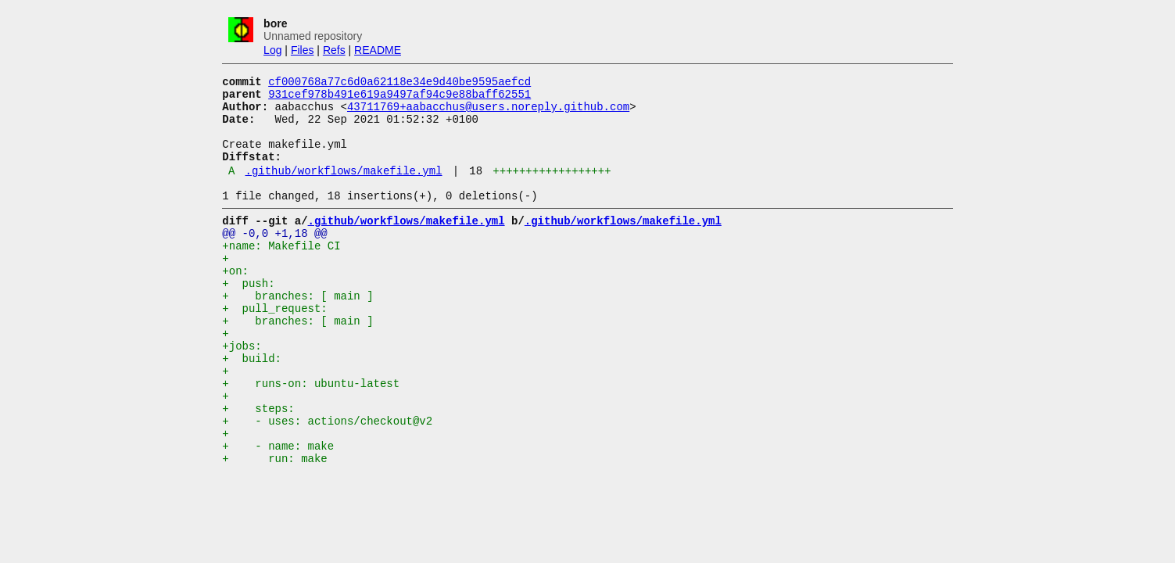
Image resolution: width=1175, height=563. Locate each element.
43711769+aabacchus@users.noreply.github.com (488, 113)
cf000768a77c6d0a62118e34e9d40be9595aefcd (399, 83)
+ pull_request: (274, 347)
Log (272, 50)
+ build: (251, 407)
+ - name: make (278, 511)
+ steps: (258, 466)
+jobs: (241, 392)
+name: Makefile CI (281, 273)
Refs (334, 50)
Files (302, 50)
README (377, 50)
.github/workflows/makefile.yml (343, 188)
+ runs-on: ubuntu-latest (310, 436)
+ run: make (274, 525)
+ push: (248, 317)
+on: (235, 303)
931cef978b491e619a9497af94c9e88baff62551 (399, 98)
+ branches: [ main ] (297, 332)
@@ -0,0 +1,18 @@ (274, 258)
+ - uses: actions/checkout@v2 (327, 481)
